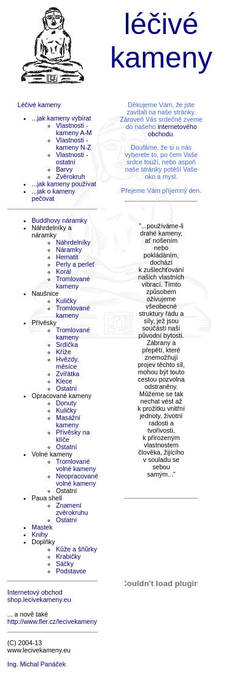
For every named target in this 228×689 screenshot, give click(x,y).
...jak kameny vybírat (61, 118)
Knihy (40, 534)
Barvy (64, 169)
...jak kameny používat (64, 183)
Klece (64, 381)
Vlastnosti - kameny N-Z (73, 143)
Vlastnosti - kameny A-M (74, 129)
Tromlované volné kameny (76, 465)
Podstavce (71, 571)
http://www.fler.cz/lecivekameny (52, 621)
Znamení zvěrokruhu (72, 509)
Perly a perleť (75, 264)
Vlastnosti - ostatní (72, 158)
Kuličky (66, 300)
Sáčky (65, 563)
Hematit (67, 257)
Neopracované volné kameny (77, 479)
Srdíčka (67, 344)
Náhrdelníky (73, 242)
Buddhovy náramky (59, 220)
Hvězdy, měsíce (67, 362)
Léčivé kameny (39, 104)
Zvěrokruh (70, 176)
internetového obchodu (172, 130)
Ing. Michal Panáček (36, 664)
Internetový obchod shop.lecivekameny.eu (39, 596)
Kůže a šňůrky (76, 549)
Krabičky (68, 556)
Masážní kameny (68, 421)
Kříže (63, 351)
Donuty (66, 403)
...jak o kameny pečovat (53, 194)
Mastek (42, 527)
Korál (63, 271)
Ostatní (66, 388)
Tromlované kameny (73, 282)
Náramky (69, 249)
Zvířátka (68, 373)
